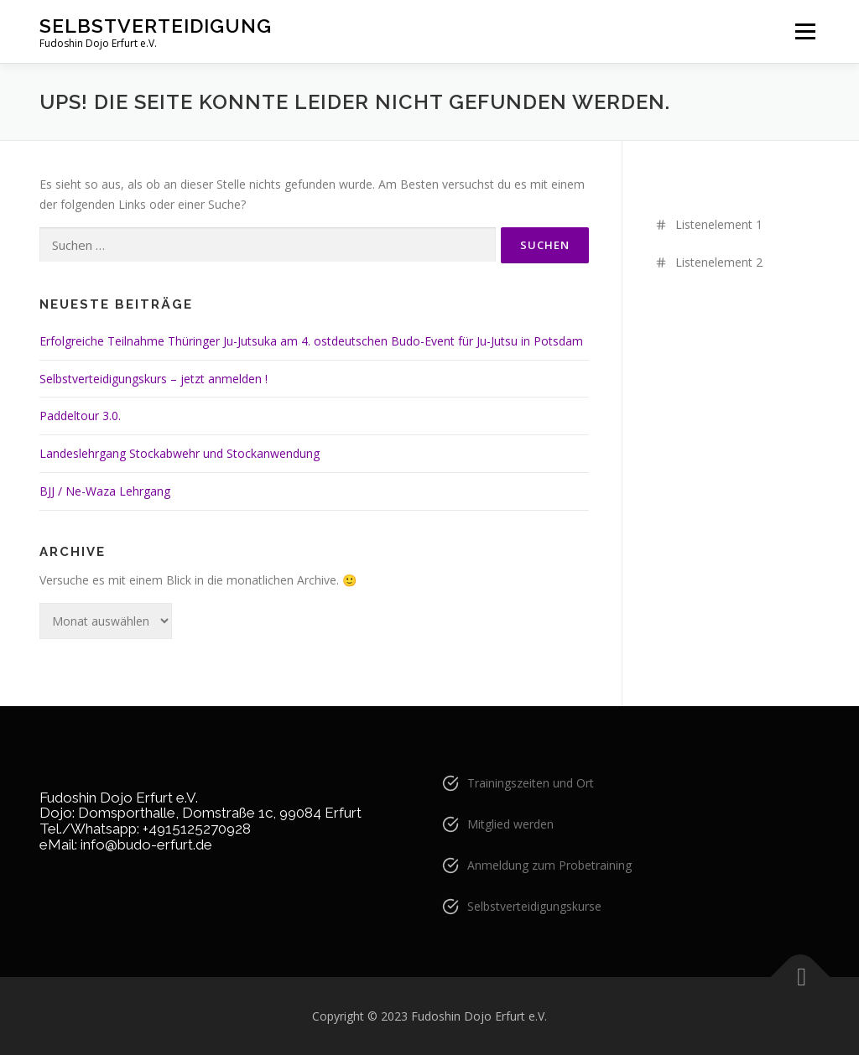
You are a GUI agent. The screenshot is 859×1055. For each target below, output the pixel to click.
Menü (805, 31)
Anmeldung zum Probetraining (549, 865)
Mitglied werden (510, 824)
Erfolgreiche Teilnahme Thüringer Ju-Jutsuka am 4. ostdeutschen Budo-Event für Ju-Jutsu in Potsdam (311, 341)
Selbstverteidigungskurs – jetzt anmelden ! (153, 379)
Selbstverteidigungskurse (534, 906)
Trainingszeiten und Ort (530, 783)
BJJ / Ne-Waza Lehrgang (104, 491)
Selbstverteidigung (155, 25)
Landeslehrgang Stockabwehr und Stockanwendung (179, 453)
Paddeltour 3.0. (80, 416)
